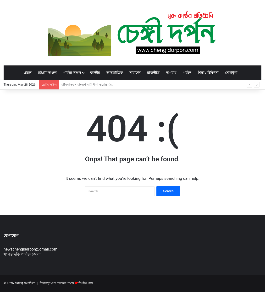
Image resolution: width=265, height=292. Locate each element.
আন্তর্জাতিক (114, 73)
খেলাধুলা (231, 73)
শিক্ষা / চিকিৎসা (208, 73)
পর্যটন (187, 73)
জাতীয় (95, 73)
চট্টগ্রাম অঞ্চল (47, 73)
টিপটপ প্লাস (85, 283)
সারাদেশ (134, 73)
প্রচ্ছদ (27, 73)
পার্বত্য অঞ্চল (72, 73)
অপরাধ (171, 73)
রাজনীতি (153, 73)
